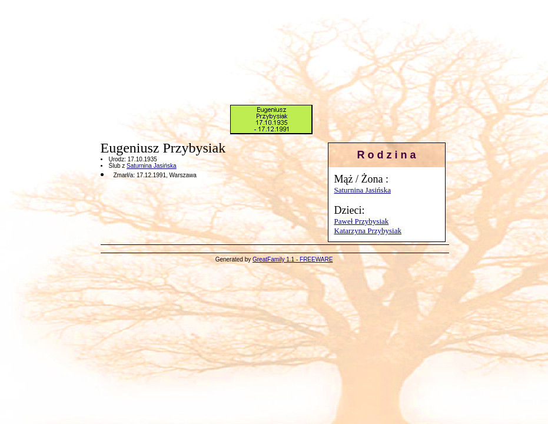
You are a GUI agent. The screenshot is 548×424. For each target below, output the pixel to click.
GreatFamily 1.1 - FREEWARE (293, 259)
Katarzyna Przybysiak (367, 230)
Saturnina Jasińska (362, 190)
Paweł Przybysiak (361, 221)
